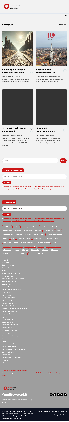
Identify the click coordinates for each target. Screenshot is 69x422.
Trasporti (5, 361)
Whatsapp (32, 373)
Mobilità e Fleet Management (11, 290)
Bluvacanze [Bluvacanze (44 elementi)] (28, 231)
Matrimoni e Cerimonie (9, 312)
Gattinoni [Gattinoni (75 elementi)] (21, 239)
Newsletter (63, 415)
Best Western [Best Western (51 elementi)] (8, 231)
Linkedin (39, 373)
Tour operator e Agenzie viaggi (12, 358)
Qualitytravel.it (14, 395)
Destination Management (10, 325)
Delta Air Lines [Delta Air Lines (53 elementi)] (8, 235)
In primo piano (7, 339)
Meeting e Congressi (9, 314)
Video (4, 271)
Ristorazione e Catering (10, 336)
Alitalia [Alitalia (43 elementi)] (35, 227)
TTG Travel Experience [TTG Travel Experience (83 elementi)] (11, 254)
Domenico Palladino (16, 136)
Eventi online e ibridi (8, 298)
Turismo (4, 342)
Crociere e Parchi (7, 320)
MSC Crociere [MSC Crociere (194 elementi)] (18, 246)
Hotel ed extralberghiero (10, 331)
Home (59, 24)
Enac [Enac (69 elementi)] (36, 235)
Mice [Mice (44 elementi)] (55, 243)
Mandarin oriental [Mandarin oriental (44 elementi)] (27, 243)
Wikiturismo (6, 363)
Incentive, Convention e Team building (14, 309)
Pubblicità (63, 412)
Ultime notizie (6, 366)
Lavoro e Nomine (7, 287)
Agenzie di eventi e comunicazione (13, 279)
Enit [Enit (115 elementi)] (43, 235)
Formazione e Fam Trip (9, 304)
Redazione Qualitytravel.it (52, 76)
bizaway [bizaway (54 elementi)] (18, 231)
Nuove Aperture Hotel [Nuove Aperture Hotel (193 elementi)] (54, 246)
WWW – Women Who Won (11, 274)
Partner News (6, 268)
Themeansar (17, 419)
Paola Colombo (16, 76)
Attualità (5, 260)
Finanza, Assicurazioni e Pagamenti (13, 350)
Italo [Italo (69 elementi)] (16, 243)
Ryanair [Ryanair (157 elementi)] (17, 250)
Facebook (46, 373)
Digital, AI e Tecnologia (9, 347)
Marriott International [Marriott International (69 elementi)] (43, 243)
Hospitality (5, 318)
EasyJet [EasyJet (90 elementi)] (19, 235)
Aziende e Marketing (9, 282)
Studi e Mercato (7, 293)
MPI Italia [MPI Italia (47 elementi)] (7, 246)
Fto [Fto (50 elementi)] (13, 239)
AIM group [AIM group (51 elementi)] (7, 227)
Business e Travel (7, 277)
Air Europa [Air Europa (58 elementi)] (26, 227)
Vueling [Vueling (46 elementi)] (32, 254)
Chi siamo (47, 412)
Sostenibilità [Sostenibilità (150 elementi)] (35, 250)
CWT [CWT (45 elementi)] (59, 231)
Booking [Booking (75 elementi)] (38, 231)
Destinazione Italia (8, 323)
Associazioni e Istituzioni (10, 344)
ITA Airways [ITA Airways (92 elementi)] (7, 243)
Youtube (52, 373)
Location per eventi (8, 333)
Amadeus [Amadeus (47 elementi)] (44, 227)
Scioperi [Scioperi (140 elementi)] (25, 250)
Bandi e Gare (6, 285)
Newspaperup (6, 419)
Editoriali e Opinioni (8, 266)
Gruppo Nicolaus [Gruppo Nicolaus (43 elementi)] (39, 239)
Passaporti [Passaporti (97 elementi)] (7, 250)
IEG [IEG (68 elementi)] (57, 239)
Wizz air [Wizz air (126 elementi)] (41, 254)
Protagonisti (6, 355)
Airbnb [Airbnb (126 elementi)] (17, 227)
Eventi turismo (7, 301)
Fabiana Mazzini (49, 136)
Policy (56, 415)
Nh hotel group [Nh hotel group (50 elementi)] (30, 246)
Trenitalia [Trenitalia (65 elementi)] (55, 250)
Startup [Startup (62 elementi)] (45, 250)
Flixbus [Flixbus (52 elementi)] (6, 239)
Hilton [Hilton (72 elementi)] (50, 239)
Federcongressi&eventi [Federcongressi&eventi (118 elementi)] (55, 235)
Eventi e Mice (6, 296)
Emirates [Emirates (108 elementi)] (28, 235)
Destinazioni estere (8, 328)
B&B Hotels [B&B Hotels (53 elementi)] (54, 227)
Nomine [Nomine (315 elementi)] (41, 246)
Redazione (55, 412)
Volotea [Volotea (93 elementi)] (24, 254)
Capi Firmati (6, 263)
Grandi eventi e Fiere (9, 306)
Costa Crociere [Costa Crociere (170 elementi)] (49, 231)
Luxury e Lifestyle (8, 353)
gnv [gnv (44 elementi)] (29, 239)
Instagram (59, 373)
